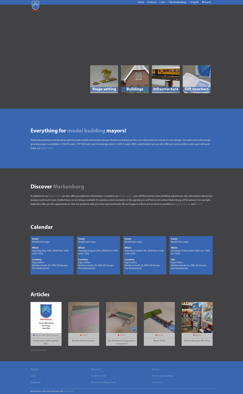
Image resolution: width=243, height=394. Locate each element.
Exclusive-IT (68, 391)
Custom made (98, 376)
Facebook (36, 382)
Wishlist (35, 369)
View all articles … (40, 350)
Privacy (155, 369)
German (187, 204)
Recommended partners (103, 382)
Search (206, 2)
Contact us (157, 382)
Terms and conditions (163, 376)
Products (151, 2)
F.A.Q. (33, 376)
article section (126, 196)
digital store (47, 148)
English (194, 2)
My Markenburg (177, 2)
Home (141, 2)
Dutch (199, 204)
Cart (162, 2)
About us (95, 369)
